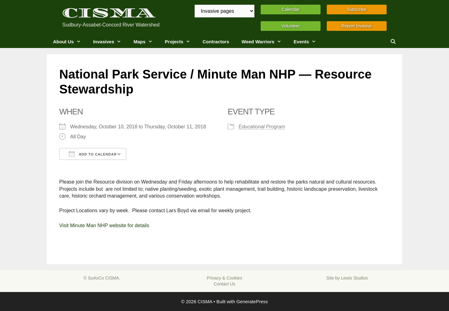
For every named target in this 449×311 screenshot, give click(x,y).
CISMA (108, 13)
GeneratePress (252, 301)
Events (308, 42)
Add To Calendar (93, 154)
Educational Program (262, 126)
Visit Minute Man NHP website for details (104, 225)
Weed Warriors (264, 42)
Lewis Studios (354, 277)
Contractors (216, 41)
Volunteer (290, 25)
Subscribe (356, 9)
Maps (145, 42)
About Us (70, 42)
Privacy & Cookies (224, 277)
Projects (180, 42)
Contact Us (224, 283)
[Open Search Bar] (393, 42)
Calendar (291, 9)
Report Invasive (356, 25)
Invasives (110, 42)
